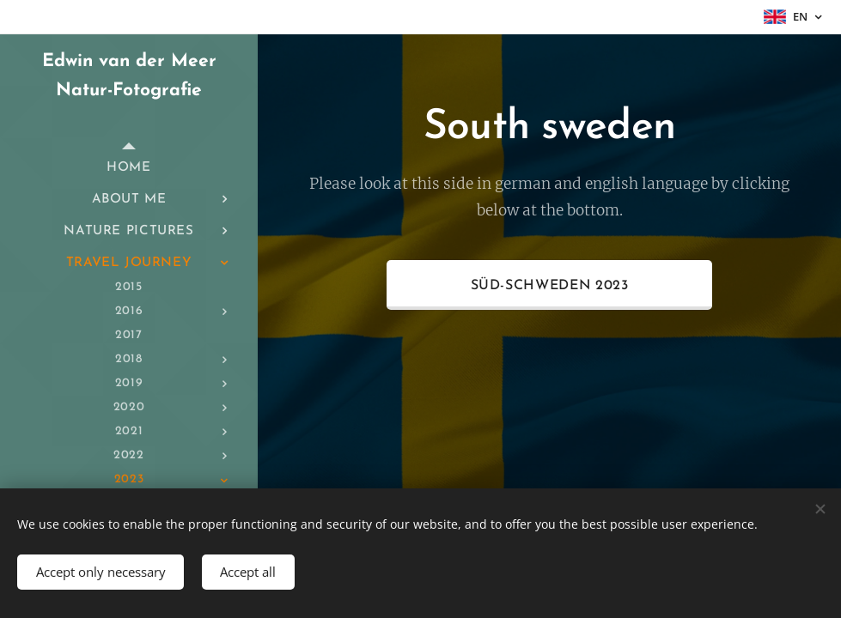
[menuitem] (129, 168)
